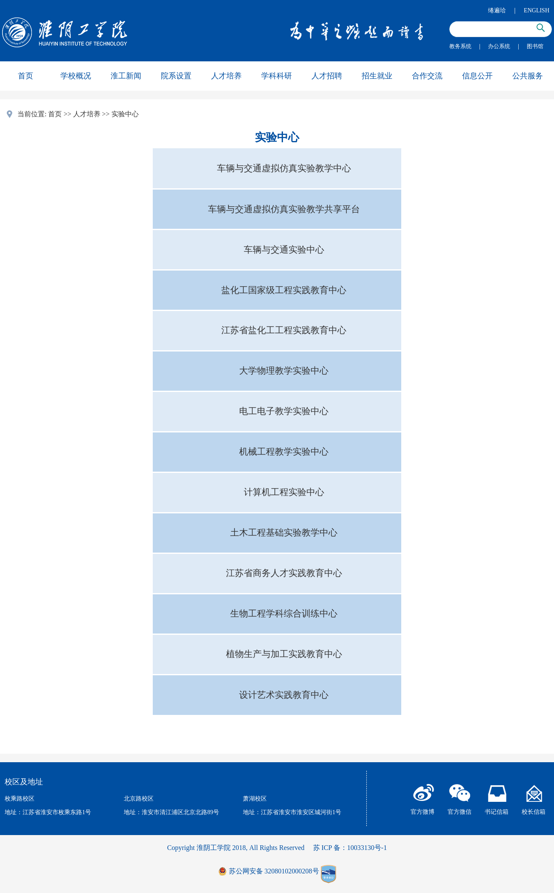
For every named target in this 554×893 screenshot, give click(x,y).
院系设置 (176, 76)
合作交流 (427, 76)
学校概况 (75, 76)
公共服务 (527, 76)
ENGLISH (536, 10)
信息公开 (477, 76)
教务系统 (460, 46)
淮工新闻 (126, 76)
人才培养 (226, 76)
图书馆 (535, 46)
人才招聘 (326, 76)
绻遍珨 (497, 10)
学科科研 (276, 76)
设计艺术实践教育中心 (283, 695)
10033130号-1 (367, 847)
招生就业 (377, 76)
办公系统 (499, 46)
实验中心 (125, 114)
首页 (25, 76)
